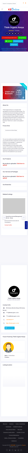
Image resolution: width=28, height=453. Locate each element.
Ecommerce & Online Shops (11, 130)
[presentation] (4, 217)
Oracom (24, 445)
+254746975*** (10, 319)
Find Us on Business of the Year (18, 48)
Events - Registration (20, 423)
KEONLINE (13, 445)
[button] (3, 92)
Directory (11, 423)
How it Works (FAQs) (10, 429)
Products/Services (18, 41)
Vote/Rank (9, 41)
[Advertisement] (14, 65)
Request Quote (10, 328)
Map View (20, 429)
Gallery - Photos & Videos (10, 438)
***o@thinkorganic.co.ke (12, 312)
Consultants (21, 438)
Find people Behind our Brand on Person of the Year (14, 50)
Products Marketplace (14, 435)
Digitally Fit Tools (21, 432)
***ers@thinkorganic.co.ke (12, 316)
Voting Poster (14, 44)
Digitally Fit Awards (17, 426)
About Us (5, 423)
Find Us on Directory (6, 48)
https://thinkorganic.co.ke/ (12, 323)
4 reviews (17, 30)
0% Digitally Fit (22, 37)
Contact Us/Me (8, 225)
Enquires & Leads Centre (9, 432)
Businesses (8, 426)
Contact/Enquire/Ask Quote (10, 37)
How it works (26, 225)
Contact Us (14, 440)
